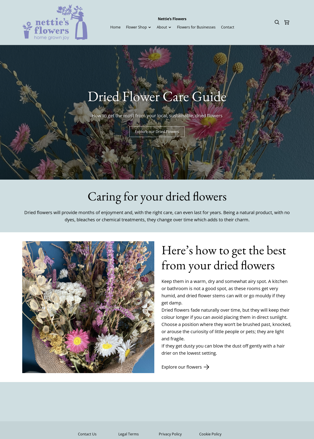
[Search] (277, 22)
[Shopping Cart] (287, 22)
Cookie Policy (210, 434)
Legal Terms (128, 434)
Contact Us (87, 434)
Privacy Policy (170, 434)
